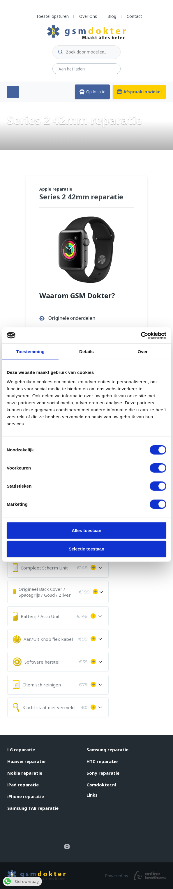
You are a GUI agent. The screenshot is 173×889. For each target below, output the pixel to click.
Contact (134, 16)
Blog (111, 16)
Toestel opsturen (52, 16)
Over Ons (88, 16)
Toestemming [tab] (30, 351)
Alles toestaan (86, 530)
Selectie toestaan (87, 548)
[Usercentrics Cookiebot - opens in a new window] (140, 335)
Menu (13, 92)
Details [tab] (86, 351)
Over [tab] (142, 351)
